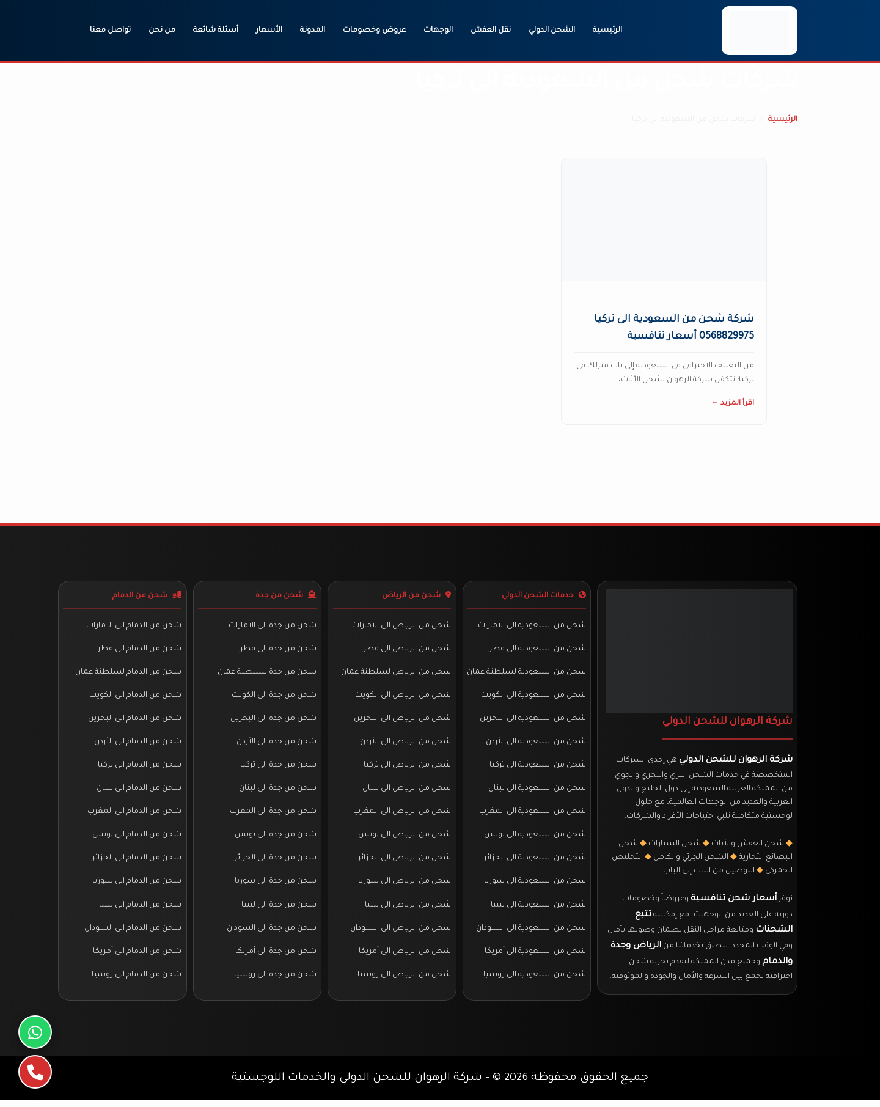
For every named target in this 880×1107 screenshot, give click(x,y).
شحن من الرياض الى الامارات (401, 627)
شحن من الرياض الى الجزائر (404, 863)
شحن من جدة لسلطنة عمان (266, 674)
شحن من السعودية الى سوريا (534, 886)
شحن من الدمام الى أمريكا (137, 957)
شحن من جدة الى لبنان (277, 792)
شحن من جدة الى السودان (271, 934)
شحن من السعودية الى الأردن (535, 745)
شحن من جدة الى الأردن (276, 745)
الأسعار (269, 30)
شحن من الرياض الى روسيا (404, 981)
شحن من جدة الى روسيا (274, 981)
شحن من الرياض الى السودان (400, 934)
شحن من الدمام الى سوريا (137, 886)
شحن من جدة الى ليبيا (278, 910)
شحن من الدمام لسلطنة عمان (128, 674)
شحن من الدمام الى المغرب (134, 816)
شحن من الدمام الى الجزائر (137, 863)
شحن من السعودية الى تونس (534, 839)
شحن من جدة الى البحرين (273, 721)
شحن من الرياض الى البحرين (402, 721)
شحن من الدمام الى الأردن (138, 745)
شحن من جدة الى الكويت (273, 698)
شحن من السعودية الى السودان (530, 934)
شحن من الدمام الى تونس (137, 839)
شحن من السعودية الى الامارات (531, 627)
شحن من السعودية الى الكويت (532, 698)
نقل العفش (491, 30)
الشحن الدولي (552, 30)
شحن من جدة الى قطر (278, 651)
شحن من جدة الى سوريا (275, 886)
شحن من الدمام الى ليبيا (140, 910)
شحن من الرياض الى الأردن (405, 745)
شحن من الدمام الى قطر (140, 651)
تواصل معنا (110, 30)
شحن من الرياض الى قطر (407, 651)
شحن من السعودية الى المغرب (532, 816)
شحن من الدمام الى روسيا (137, 981)
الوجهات (438, 30)
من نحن (161, 30)
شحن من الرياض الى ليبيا (408, 910)
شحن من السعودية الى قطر (537, 651)
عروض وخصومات (374, 30)
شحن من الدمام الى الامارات (134, 627)
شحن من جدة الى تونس (275, 839)
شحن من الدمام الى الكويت (135, 698)
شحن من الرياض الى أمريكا (405, 957)
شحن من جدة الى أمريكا (275, 957)
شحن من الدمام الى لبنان (139, 792)
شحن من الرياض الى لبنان (406, 792)
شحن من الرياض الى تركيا (407, 769)
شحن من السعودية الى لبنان (536, 792)
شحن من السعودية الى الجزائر (534, 863)
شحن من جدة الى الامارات (272, 627)
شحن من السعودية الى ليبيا (537, 910)
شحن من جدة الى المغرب (272, 816)
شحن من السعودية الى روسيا (534, 981)
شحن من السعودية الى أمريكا (534, 957)
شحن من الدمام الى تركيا (140, 769)
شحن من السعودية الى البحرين (532, 721)
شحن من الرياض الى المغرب (402, 816)
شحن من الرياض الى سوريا (404, 886)
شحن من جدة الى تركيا (278, 769)
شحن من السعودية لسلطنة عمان (525, 674)
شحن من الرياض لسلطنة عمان (396, 674)
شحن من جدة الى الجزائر (275, 863)
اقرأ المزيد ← (732, 404)
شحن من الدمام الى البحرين (135, 721)
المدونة (312, 30)
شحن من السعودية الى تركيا (537, 769)
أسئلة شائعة (215, 30)
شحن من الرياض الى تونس (404, 839)
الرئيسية (607, 30)
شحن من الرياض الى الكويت (403, 698)
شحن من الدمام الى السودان (133, 934)
